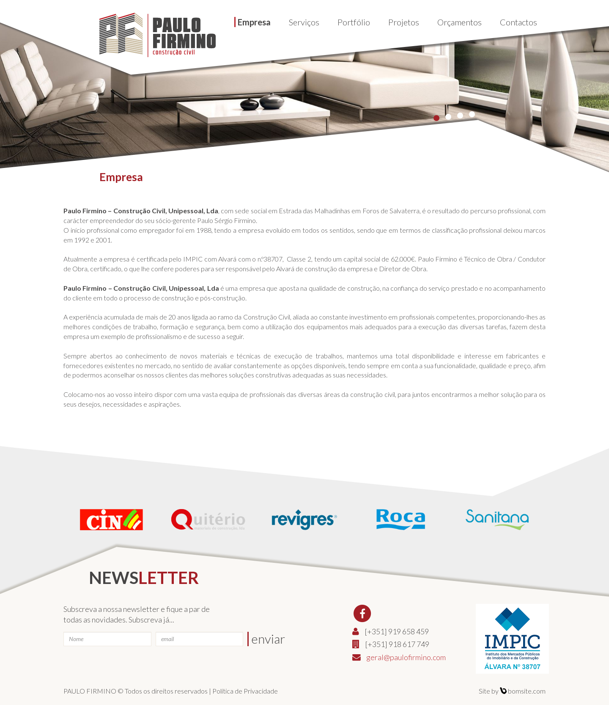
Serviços (304, 22)
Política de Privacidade (245, 691)
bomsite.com (523, 691)
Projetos (403, 22)
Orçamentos (459, 22)
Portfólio (353, 22)
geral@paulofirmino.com (406, 657)
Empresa (254, 22)
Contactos (518, 22)
